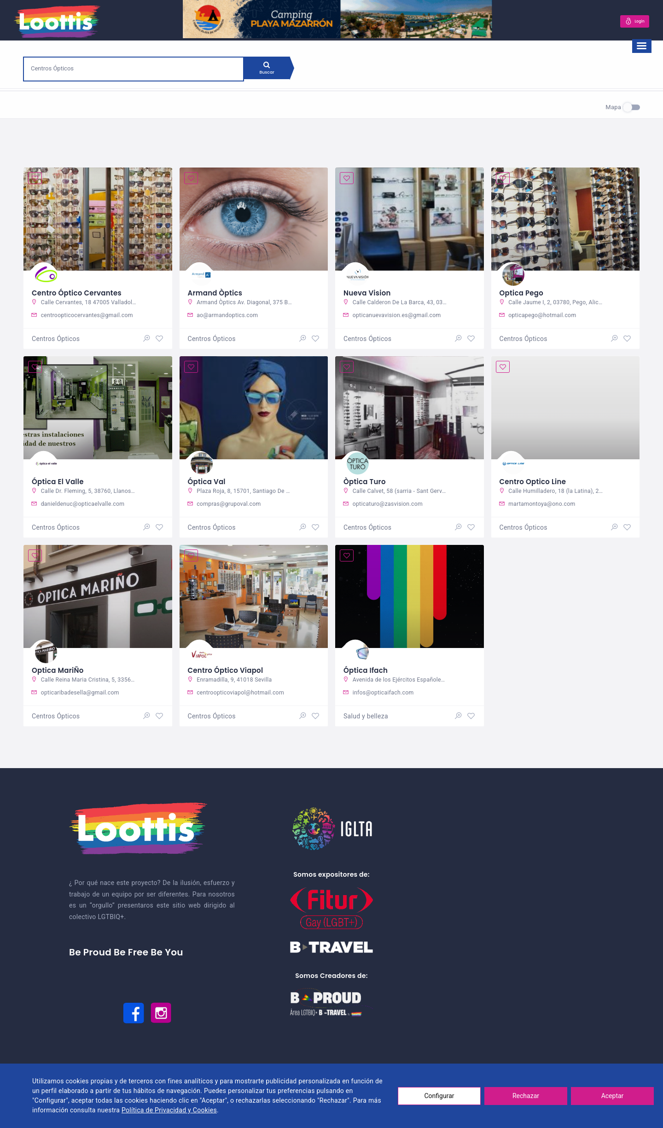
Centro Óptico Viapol (228, 670)
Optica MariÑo (59, 670)
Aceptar (612, 1095)
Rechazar (525, 1095)
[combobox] (133, 68)
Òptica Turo (366, 480)
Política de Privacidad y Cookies (169, 1110)
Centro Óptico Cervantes (80, 290)
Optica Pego (523, 290)
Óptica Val (208, 480)
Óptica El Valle (59, 480)
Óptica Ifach (367, 670)
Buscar (271, 71)
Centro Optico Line (535, 480)
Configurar (439, 1095)
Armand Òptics (217, 290)
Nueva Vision (368, 290)
